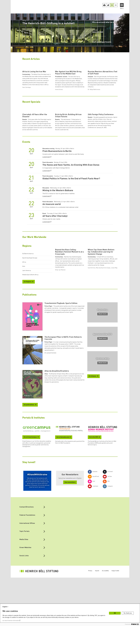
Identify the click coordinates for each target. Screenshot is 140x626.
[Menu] (122, 5)
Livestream (46, 193)
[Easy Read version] (104, 5)
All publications (29, 453)
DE (116, 5)
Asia (23, 302)
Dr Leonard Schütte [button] (50, 401)
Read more (102, 362)
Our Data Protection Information (10, 620)
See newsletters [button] (70, 531)
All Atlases (92, 424)
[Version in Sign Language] (108, 5)
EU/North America (27, 290)
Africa (24, 298)
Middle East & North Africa (30, 311)
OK (115, 613)
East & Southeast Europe (29, 294)
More (26, 33)
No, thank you (128, 613)
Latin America (26, 306)
